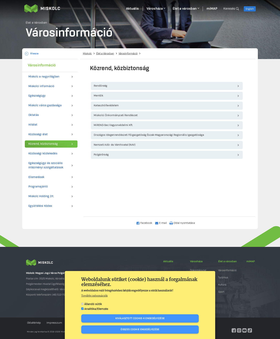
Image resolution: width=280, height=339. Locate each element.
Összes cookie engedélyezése (140, 329)
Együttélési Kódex (40, 206)
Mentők (98, 95)
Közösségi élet (38, 134)
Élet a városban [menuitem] (185, 9)
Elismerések (36, 177)
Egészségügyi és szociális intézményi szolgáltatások (45, 165)
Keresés (229, 9)
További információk (94, 296)
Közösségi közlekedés (42, 153)
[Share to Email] (162, 222)
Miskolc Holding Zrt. (41, 196)
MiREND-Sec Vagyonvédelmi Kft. (113, 125)
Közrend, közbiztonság (43, 143)
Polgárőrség (101, 154)
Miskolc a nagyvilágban (43, 76)
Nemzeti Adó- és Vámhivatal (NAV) (115, 144)
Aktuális (168, 261)
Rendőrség (100, 85)
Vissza (34, 53)
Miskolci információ (41, 86)
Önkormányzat (198, 270)
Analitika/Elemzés (96, 309)
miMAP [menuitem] (212, 9)
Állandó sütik (93, 304)
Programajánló (38, 186)
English (250, 9)
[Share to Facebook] (145, 222)
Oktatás (33, 115)
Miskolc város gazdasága (45, 105)
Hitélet (32, 124)
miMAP (250, 261)
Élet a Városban (105, 53)
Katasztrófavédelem (106, 105)
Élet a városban (227, 261)
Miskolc (87, 53)
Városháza (196, 261)
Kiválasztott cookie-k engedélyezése (140, 318)
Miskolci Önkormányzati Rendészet (116, 115)
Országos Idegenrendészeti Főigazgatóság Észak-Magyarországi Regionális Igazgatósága (149, 135)
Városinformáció (128, 53)
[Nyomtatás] (184, 222)
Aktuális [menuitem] (132, 9)
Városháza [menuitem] (155, 9)
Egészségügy (37, 95)
